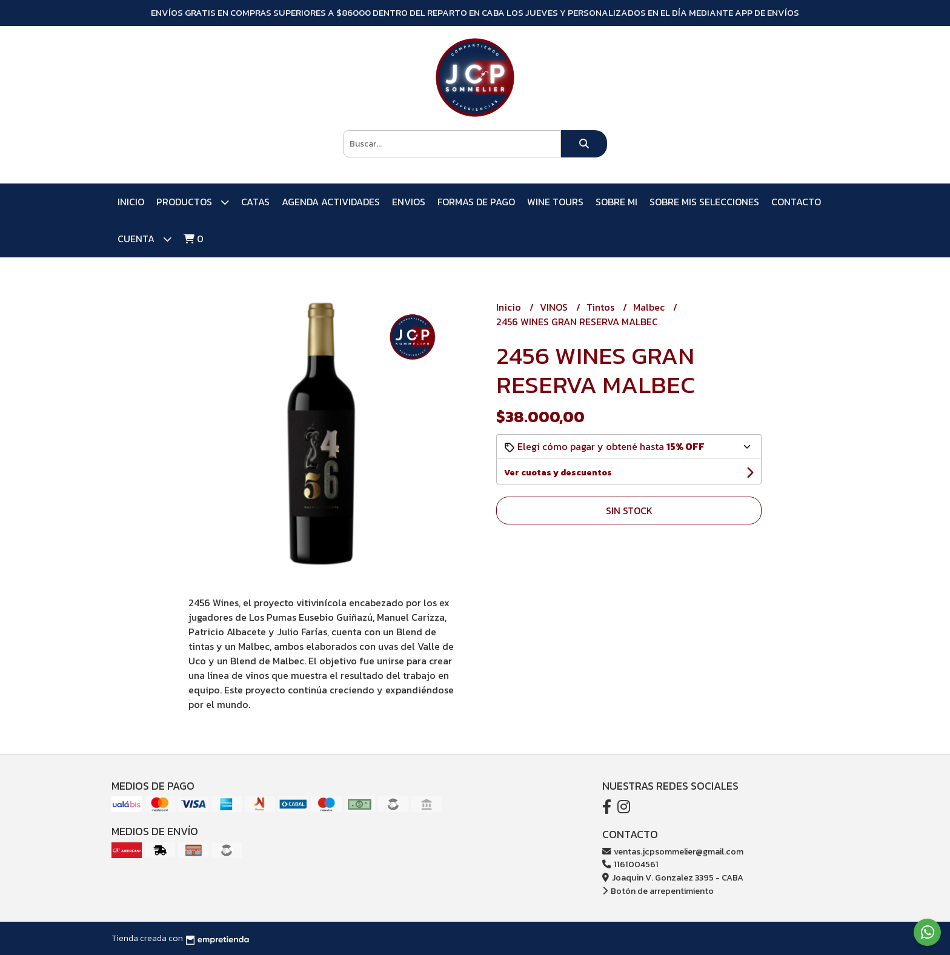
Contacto (796, 201)
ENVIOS (408, 201)
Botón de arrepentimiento (658, 890)
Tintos (601, 307)
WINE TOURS (555, 201)
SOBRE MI (616, 201)
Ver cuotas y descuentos (558, 472)
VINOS (555, 307)
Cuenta (144, 238)
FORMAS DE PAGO (476, 201)
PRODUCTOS (192, 201)
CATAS (255, 201)
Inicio (131, 201)
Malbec (650, 307)
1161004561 (630, 864)
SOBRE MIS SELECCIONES (704, 201)
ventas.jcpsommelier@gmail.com (672, 851)
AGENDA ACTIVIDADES (331, 201)
